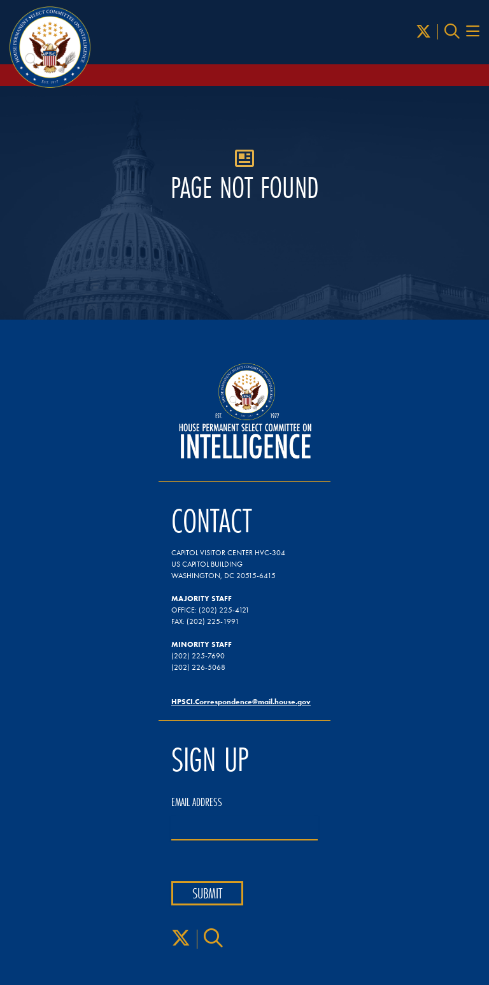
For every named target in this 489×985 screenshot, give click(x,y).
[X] (423, 31)
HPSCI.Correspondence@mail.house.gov (241, 701)
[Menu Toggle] (472, 31)
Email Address (196, 802)
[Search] (452, 31)
